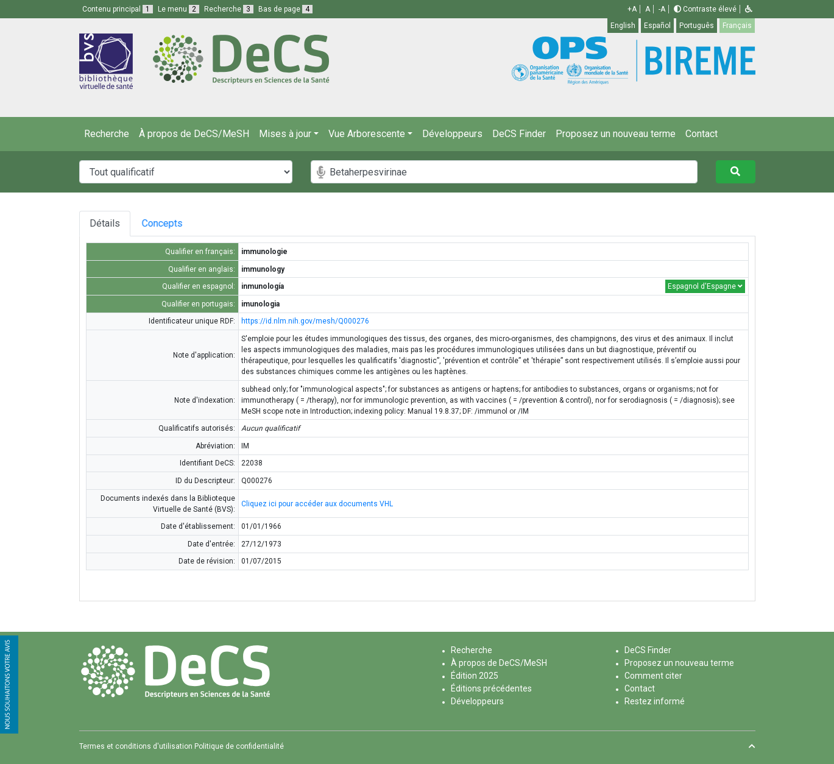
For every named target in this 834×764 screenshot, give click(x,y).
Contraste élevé (705, 9)
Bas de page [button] (285, 9)
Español (657, 25)
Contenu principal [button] (117, 9)
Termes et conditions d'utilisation (136, 746)
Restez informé (654, 701)
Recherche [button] (228, 9)
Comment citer (653, 676)
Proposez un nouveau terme (616, 134)
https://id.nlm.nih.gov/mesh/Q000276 (305, 321)
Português (696, 25)
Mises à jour (285, 134)
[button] (748, 9)
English (622, 25)
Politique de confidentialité (239, 746)
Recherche (106, 134)
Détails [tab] (105, 223)
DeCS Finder (519, 134)
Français (737, 25)
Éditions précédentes (491, 688)
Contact (701, 134)
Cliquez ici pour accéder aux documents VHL (317, 504)
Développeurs (452, 134)
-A (662, 9)
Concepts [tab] (175, 223)
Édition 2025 (474, 676)
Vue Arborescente (366, 134)
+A (632, 9)
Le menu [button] (178, 9)
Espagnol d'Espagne (705, 286)
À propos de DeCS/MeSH (194, 134)
